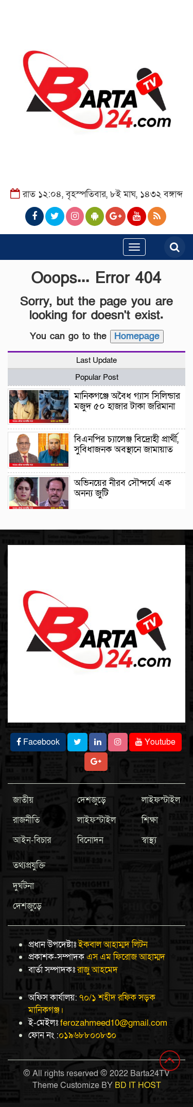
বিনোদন (90, 840)
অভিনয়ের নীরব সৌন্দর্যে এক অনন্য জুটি (122, 488)
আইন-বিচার (32, 840)
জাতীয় (23, 800)
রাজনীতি (26, 820)
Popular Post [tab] (96, 377)
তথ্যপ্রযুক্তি (29, 865)
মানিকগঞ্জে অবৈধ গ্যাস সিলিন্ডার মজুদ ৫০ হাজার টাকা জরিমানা (127, 401)
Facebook (38, 742)
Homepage (137, 336)
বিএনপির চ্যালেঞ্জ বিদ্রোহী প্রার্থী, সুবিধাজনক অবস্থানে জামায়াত (126, 444)
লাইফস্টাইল (96, 820)
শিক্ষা (150, 820)
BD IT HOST (138, 1085)
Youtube (155, 742)
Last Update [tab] (96, 360)
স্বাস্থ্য (149, 840)
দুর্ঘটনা (23, 886)
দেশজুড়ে (91, 800)
